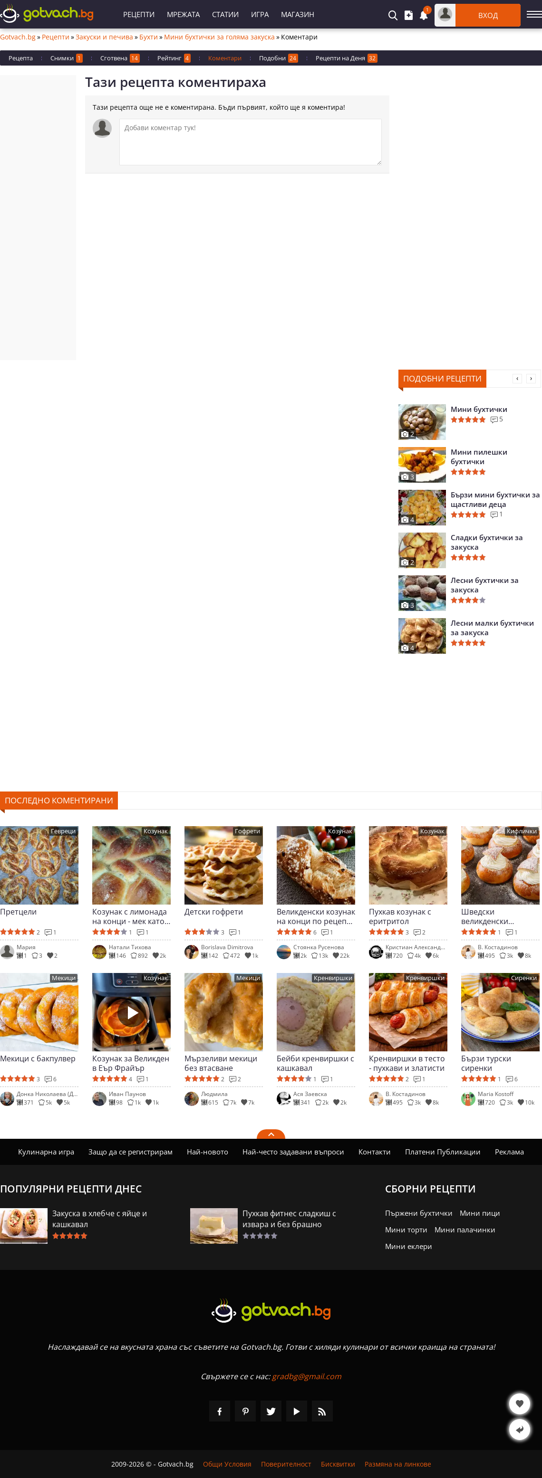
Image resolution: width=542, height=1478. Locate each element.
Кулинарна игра (46, 1151)
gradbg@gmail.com (306, 1376)
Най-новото (207, 1151)
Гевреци (63, 831)
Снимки (66, 58)
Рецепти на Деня (346, 58)
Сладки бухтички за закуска (487, 542)
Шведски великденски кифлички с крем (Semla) (492, 916)
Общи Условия (227, 1463)
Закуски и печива (104, 37)
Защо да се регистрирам (130, 1151)
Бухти (148, 37)
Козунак (156, 831)
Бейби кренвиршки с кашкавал (315, 1063)
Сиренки (524, 978)
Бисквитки (338, 1463)
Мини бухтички (479, 409)
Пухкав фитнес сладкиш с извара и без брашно (289, 1219)
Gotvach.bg (18, 37)
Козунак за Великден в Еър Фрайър (130, 1063)
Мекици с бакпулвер (38, 1059)
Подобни (278, 58)
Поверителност (286, 1463)
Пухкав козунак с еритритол (400, 916)
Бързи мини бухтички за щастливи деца (495, 499)
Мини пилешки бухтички (479, 456)
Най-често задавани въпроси (293, 1151)
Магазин (297, 14)
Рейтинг (174, 58)
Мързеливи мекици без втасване (220, 1063)
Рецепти (139, 14)
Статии (225, 14)
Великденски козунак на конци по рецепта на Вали (316, 916)
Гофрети (247, 831)
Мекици (64, 978)
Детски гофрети (213, 912)
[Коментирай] (250, 142)
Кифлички (522, 831)
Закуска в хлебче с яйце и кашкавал (99, 1219)
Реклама (509, 1151)
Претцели (18, 912)
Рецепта (21, 58)
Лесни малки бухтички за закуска (492, 627)
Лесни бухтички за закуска (485, 584)
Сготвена (120, 58)
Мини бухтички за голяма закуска (219, 37)
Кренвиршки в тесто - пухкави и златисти (407, 1063)
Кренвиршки (333, 978)
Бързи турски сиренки (486, 1063)
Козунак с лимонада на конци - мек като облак (129, 916)
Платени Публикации (443, 1151)
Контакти (374, 1151)
